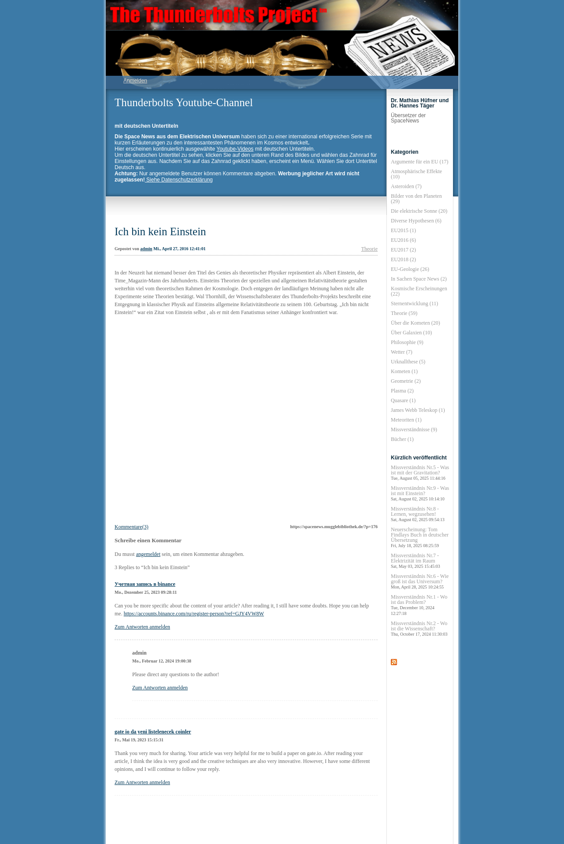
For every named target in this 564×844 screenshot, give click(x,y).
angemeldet (148, 554)
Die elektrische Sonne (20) (419, 211)
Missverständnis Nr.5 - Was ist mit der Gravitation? (420, 472)
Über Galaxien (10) (411, 332)
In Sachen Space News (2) (419, 279)
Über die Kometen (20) (415, 323)
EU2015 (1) (403, 230)
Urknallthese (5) (408, 362)
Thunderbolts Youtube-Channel (184, 102)
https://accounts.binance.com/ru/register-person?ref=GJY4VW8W (194, 614)
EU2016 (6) (403, 240)
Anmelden (135, 81)
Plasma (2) (402, 391)
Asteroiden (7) (406, 186)
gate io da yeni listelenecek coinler (153, 732)
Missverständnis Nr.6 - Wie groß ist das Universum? (420, 581)
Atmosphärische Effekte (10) (416, 174)
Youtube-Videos (234, 149)
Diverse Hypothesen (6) (416, 221)
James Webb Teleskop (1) (418, 410)
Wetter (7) (401, 352)
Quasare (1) (403, 400)
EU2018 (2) (403, 259)
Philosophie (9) (407, 342)
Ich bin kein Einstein (160, 231)
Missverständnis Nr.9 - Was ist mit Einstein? (420, 493)
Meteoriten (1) (406, 420)
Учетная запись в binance (145, 584)
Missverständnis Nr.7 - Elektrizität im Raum (415, 560)
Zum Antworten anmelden (142, 627)
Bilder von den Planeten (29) (416, 198)
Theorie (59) (404, 313)
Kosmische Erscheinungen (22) (419, 291)
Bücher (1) (402, 439)
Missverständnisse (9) (414, 429)
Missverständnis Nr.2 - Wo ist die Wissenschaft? (419, 628)
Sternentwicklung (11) (414, 303)
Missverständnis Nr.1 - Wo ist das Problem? (419, 605)
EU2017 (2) (403, 250)
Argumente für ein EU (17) (419, 162)
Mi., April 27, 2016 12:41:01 (179, 248)
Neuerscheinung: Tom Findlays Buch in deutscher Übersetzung (420, 537)
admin (146, 248)
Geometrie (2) (406, 381)
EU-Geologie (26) (410, 269)
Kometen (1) (404, 371)
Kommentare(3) (131, 527)
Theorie (369, 249)
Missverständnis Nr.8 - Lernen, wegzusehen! (418, 514)
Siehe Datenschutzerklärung (179, 180)
